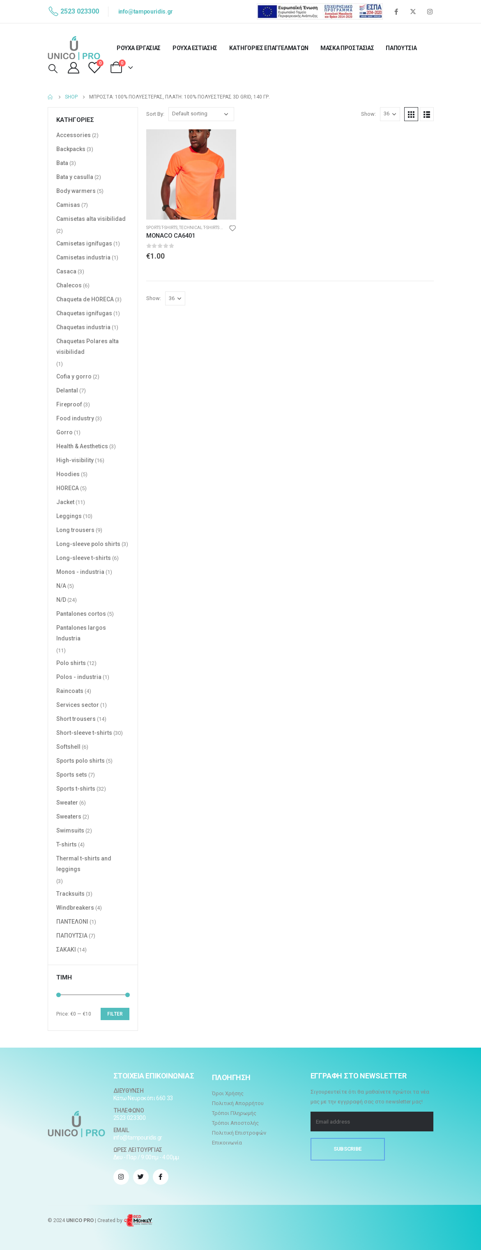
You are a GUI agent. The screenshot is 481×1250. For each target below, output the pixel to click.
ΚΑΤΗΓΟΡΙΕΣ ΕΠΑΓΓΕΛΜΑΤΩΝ (268, 48)
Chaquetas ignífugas (84, 313)
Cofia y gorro (74, 376)
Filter (115, 1014)
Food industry (75, 418)
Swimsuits (70, 830)
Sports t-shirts (161, 227)
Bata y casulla (74, 177)
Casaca (66, 271)
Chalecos (69, 285)
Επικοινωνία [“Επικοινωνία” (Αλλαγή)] (227, 1143)
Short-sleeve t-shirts (84, 732)
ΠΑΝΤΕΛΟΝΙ (72, 921)
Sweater (67, 802)
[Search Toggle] (53, 69)
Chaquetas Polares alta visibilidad (87, 346)
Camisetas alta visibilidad (91, 219)
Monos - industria (80, 572)
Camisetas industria (83, 257)
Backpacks (70, 149)
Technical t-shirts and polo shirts (217, 227)
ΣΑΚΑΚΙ (66, 949)
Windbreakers (75, 907)
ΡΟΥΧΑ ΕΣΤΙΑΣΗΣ (195, 48)
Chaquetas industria (83, 327)
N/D (61, 599)
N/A (61, 586)
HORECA (67, 488)
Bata (62, 163)
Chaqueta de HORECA (85, 299)
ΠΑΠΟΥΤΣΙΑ (401, 48)
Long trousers (75, 530)
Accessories (73, 135)
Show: (368, 114)
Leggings (69, 516)
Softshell (68, 746)
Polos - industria (78, 677)
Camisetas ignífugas (84, 243)
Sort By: (155, 114)
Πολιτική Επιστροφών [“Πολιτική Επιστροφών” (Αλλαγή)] (239, 1133)
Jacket (65, 502)
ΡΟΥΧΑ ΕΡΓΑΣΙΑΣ (139, 48)
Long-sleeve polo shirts (88, 544)
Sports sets (71, 774)
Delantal (67, 390)
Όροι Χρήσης (228, 1093)
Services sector (77, 705)
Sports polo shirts (80, 760)
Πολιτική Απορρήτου (238, 1103)
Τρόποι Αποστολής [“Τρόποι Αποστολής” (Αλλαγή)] (235, 1123)
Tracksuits (70, 893)
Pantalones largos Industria (81, 633)
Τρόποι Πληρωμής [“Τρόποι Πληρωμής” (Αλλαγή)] (234, 1113)
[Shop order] (201, 114)
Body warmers (76, 191)
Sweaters (68, 816)
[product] (191, 174)
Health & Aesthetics (82, 446)
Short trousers (76, 719)
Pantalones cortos (81, 613)
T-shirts (66, 844)
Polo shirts (71, 663)
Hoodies (68, 474)
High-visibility (75, 460)
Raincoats (69, 691)
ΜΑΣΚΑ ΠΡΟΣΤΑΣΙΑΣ (347, 48)
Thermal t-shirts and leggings (83, 863)
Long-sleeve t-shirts (83, 558)
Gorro (64, 432)
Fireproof (69, 404)
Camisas (68, 205)
